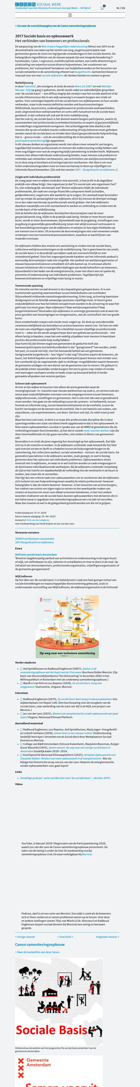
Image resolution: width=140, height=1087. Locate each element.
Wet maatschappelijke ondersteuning (64, 46)
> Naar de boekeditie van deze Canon (37, 952)
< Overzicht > (65, 936)
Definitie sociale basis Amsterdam (36, 554)
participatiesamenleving (30, 140)
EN (123, 8)
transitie (30, 86)
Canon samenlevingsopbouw (40, 944)
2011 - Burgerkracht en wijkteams (95, 169)
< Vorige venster (25, 936)
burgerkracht (83, 71)
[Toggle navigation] (70, 15)
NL (118, 8)
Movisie (87, 854)
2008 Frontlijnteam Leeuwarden (34, 538)
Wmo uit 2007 (83, 86)
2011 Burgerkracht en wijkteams (34, 542)
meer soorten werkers (97, 430)
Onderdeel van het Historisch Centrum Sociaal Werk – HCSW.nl (52, 8)
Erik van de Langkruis (38, 520)
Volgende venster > (107, 936)
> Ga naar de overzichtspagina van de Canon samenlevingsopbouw (55, 25)
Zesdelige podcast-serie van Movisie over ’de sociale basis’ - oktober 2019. (65, 778)
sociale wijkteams (53, 75)
